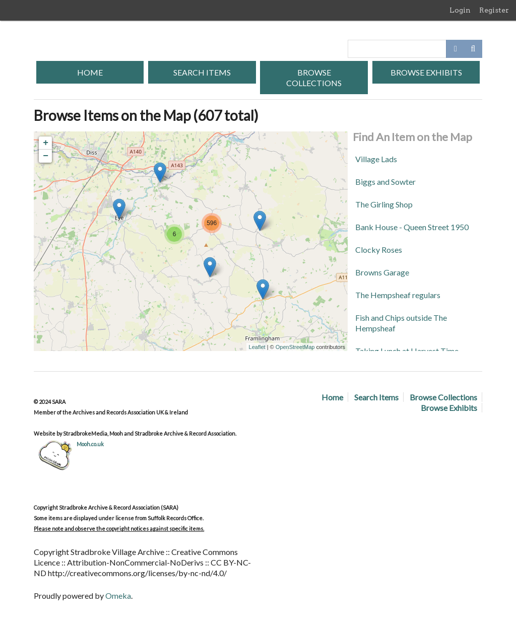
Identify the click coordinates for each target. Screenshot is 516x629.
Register (494, 10)
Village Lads (376, 159)
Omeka (118, 595)
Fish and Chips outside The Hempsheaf (401, 323)
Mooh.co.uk (90, 444)
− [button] (45, 156)
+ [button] (45, 143)
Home (90, 72)
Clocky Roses (378, 249)
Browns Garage (382, 272)
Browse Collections (314, 77)
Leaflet (257, 347)
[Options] (455, 49)
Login (460, 10)
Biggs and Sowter (385, 181)
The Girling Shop (384, 204)
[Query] (415, 49)
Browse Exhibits (426, 72)
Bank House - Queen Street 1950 (412, 227)
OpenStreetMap (295, 347)
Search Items (202, 72)
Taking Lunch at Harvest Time (407, 351)
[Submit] (473, 49)
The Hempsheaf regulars (397, 295)
